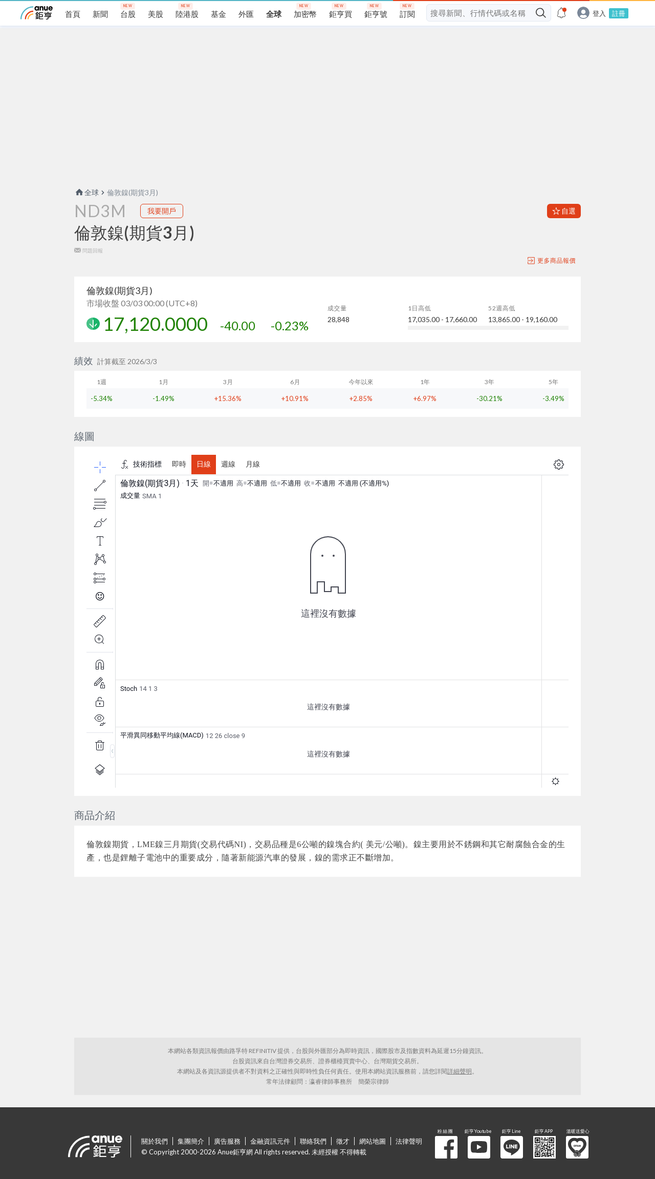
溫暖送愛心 (577, 1147)
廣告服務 (227, 1141)
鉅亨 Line (511, 1147)
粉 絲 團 (446, 1147)
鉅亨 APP (544, 1147)
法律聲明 (409, 1141)
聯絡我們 (313, 1141)
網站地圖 (372, 1141)
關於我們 (154, 1141)
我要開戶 (161, 210)
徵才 (343, 1141)
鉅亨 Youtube (479, 1147)
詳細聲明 (459, 1071)
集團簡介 (191, 1141)
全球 (86, 192)
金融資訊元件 (270, 1141)
